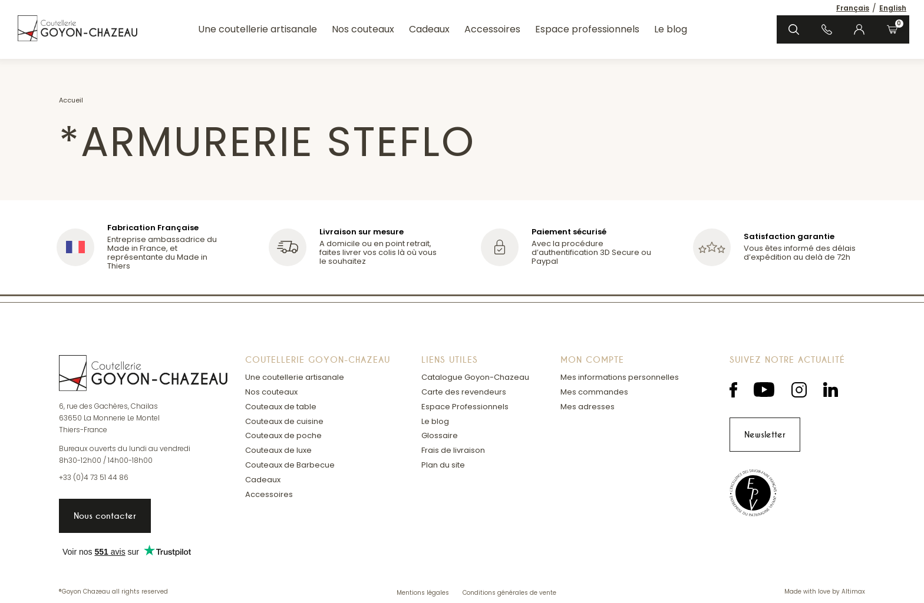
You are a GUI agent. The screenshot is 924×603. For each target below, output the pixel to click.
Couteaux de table (280, 406)
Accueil (71, 100)
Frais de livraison (453, 450)
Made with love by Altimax (824, 592)
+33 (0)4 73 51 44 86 (93, 477)
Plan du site (443, 465)
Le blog (670, 29)
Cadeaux (429, 29)
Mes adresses (587, 406)
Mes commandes (594, 391)
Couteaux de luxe (278, 450)
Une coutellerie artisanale (257, 29)
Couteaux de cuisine (284, 421)
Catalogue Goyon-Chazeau (475, 377)
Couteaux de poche (283, 435)
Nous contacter (105, 516)
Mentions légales (424, 592)
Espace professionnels (587, 29)
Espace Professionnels (465, 406)
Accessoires (492, 29)
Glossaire (439, 435)
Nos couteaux (363, 29)
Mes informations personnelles (619, 377)
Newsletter (765, 434)
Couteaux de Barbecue (290, 465)
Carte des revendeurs (463, 391)
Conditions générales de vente (509, 592)
